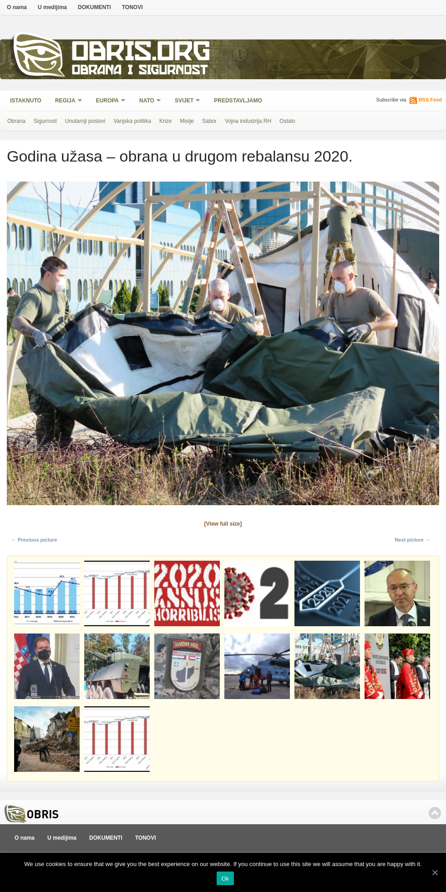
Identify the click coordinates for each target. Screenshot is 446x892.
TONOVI (132, 7)
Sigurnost (45, 121)
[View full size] (223, 524)
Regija (65, 101)
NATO (147, 101)
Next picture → (412, 539)
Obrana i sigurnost (139, 71)
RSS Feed (430, 99)
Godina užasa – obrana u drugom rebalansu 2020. (180, 156)
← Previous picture (34, 539)
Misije (187, 121)
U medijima (52, 7)
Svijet (184, 101)
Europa (108, 101)
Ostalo (287, 121)
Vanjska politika (132, 121)
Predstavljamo (238, 100)
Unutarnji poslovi (85, 121)
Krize (165, 121)
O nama (17, 7)
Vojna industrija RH (248, 121)
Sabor (209, 121)
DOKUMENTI (94, 7)
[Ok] (434, 872)
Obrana (16, 121)
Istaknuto (25, 100)
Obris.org (141, 53)
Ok (225, 878)
